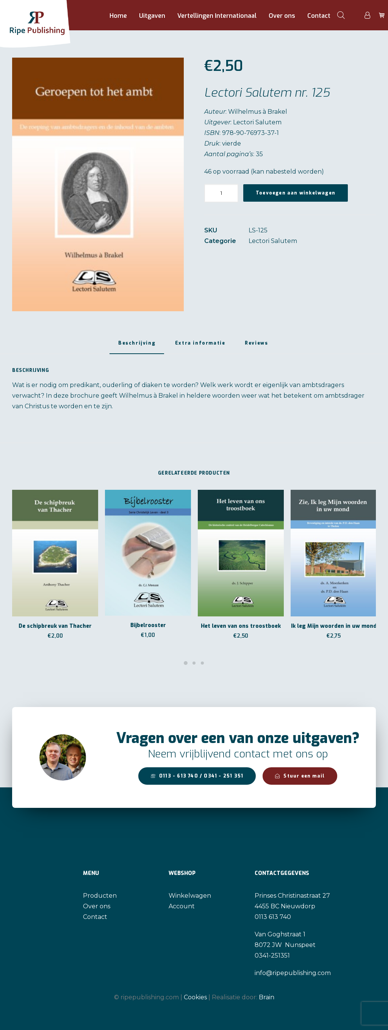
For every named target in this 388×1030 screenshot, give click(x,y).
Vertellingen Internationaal (217, 16)
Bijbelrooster (148, 625)
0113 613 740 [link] (273, 916)
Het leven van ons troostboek (241, 626)
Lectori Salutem (273, 241)
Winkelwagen (190, 895)
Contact (318, 16)
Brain (266, 997)
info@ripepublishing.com (293, 973)
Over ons (282, 16)
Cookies (195, 997)
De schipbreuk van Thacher (55, 626)
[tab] (137, 346)
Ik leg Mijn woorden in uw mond (334, 626)
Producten (100, 895)
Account (182, 906)
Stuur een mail (300, 776)
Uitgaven (152, 16)
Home (118, 16)
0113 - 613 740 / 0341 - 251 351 (197, 776)
